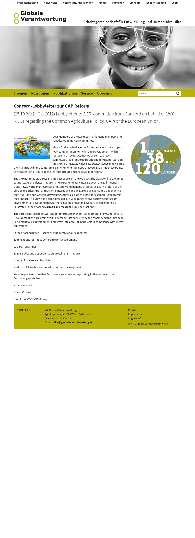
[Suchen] (177, 93)
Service (87, 93)
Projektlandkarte (27, 2)
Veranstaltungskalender (78, 2)
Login (175, 2)
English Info (135, 318)
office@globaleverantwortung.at (72, 322)
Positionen (40, 93)
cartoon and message (58, 207)
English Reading (156, 2)
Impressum (135, 314)
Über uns (104, 93)
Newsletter (50, 2)
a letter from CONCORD (91, 147)
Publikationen (65, 93)
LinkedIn (135, 2)
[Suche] (156, 93)
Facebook (118, 2)
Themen (20, 93)
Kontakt (133, 310)
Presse (102, 2)
